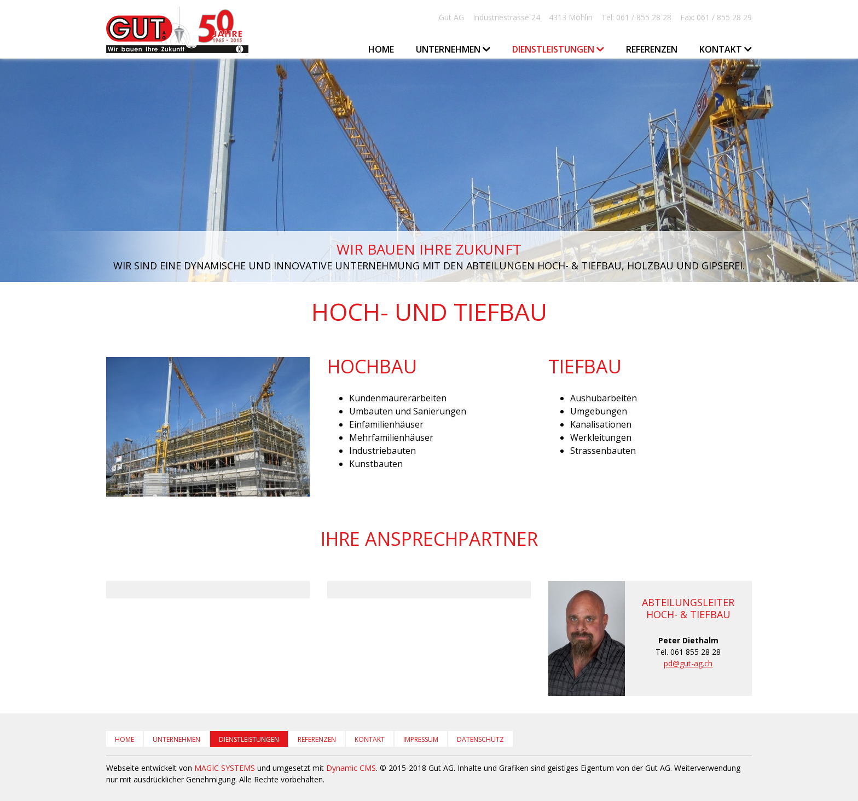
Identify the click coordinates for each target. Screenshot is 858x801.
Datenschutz (480, 739)
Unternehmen (176, 739)
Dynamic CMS (351, 768)
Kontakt (370, 739)
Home (381, 49)
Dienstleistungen (249, 739)
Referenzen (651, 49)
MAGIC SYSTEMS (224, 768)
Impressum (420, 739)
